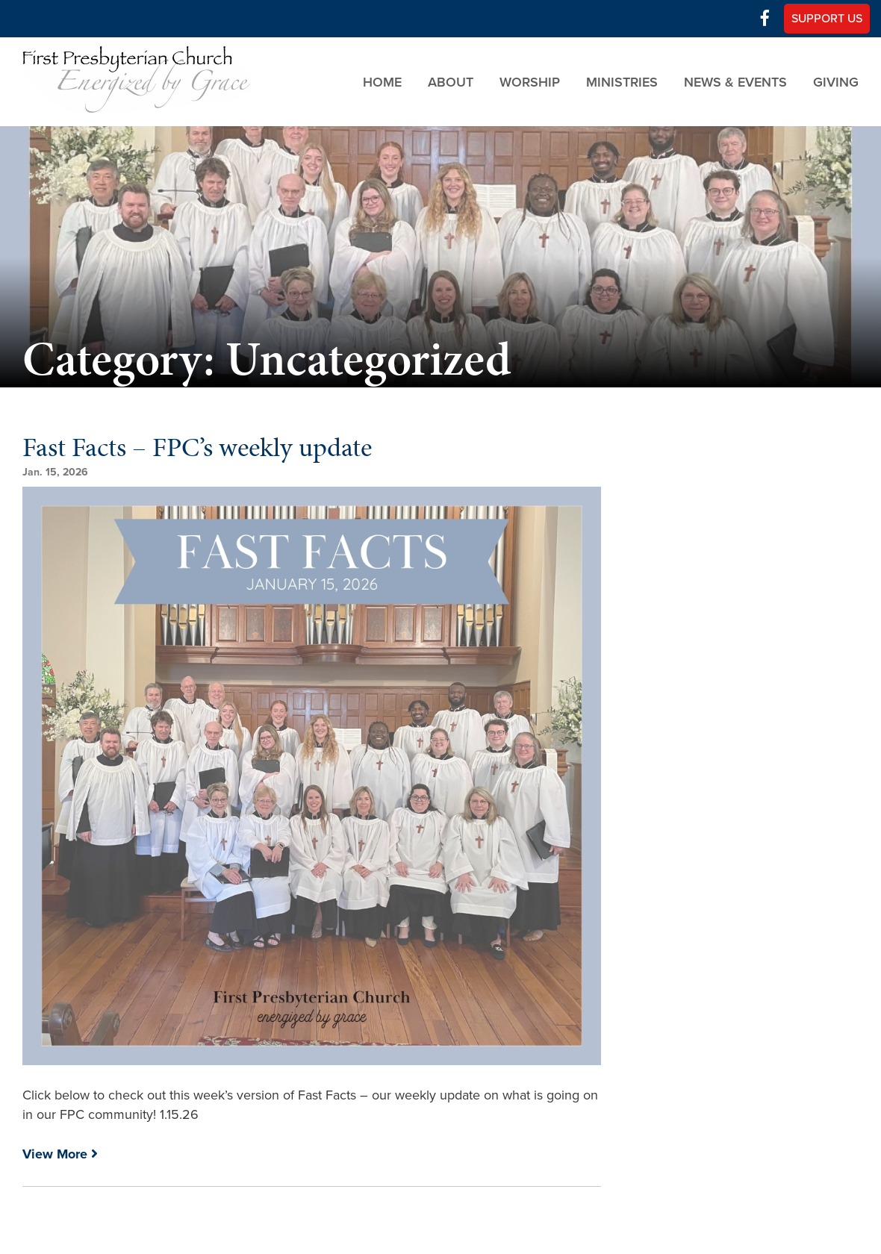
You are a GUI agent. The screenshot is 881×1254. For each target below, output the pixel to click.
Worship (529, 81)
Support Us (826, 18)
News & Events (735, 81)
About (450, 81)
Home (382, 81)
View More (60, 1154)
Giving (836, 81)
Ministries (622, 81)
